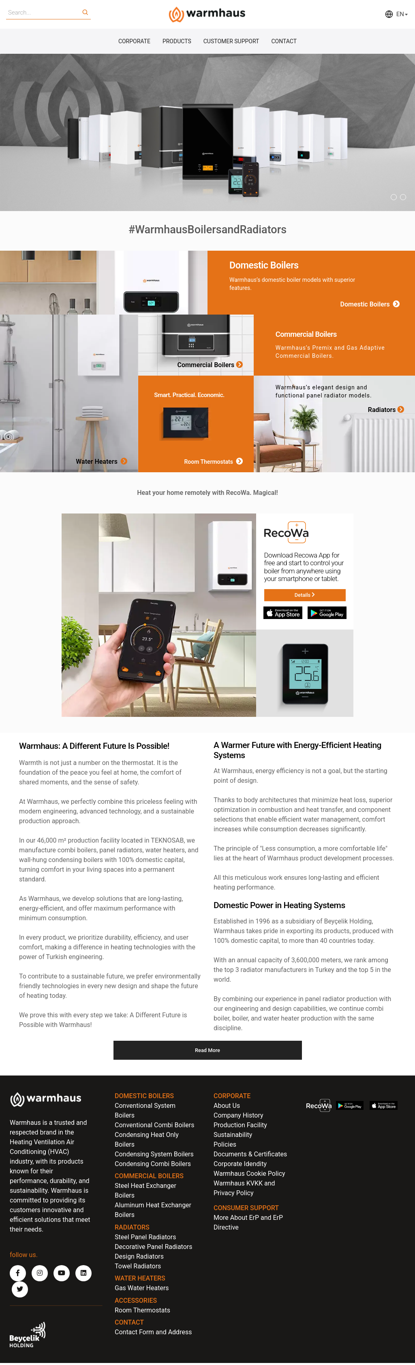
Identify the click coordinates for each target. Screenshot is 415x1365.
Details (304, 596)
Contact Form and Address (153, 1334)
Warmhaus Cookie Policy (249, 1175)
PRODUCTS (177, 42)
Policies (225, 1146)
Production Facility (240, 1126)
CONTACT (284, 42)
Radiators (387, 410)
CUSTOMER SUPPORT (231, 42)
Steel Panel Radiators (145, 1238)
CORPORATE (134, 42)
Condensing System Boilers (154, 1156)
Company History (238, 1117)
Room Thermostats (215, 463)
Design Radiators (139, 1258)
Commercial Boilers (211, 366)
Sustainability (233, 1136)
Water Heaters (103, 463)
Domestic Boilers (371, 305)
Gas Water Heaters (142, 1290)
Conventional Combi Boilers (154, 1126)
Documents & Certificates (250, 1156)
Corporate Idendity (240, 1165)
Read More (207, 1052)
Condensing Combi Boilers (153, 1165)
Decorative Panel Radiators (153, 1248)
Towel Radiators (138, 1268)
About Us (227, 1107)
